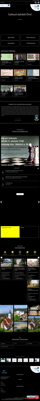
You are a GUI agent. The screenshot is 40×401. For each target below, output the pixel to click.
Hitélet (20, 252)
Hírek (1, 382)
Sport (35, 252)
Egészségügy (5, 252)
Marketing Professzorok (19, 399)
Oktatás (12, 252)
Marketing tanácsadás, (5, 399)
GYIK (16, 343)
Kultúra (27, 252)
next (39, 202)
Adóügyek (3, 343)
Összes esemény (20, 194)
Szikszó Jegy (30, 343)
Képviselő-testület (5, 346)
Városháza (2, 383)
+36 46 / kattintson (5, 377)
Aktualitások (20, 19)
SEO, (9, 399)
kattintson (4, 378)
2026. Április (17, 168)
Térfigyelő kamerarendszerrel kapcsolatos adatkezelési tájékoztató (24, 398)
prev (1, 202)
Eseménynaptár (3, 385)
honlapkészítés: (12, 399)
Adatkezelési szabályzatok (9, 398)
